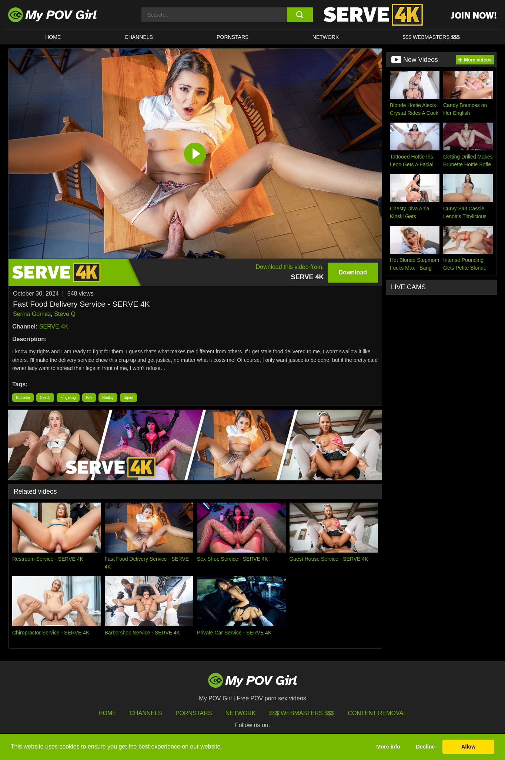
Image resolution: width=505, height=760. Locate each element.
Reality (108, 398)
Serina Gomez (32, 314)
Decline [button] (425, 747)
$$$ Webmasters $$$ (301, 713)
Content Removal (377, 713)
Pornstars (232, 37)
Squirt (128, 398)
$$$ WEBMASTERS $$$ (431, 37)
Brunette (23, 398)
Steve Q (65, 314)
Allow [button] (468, 747)
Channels (146, 713)
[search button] (299, 14)
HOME (53, 37)
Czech (45, 398)
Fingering (68, 398)
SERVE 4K (53, 326)
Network (325, 37)
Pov (89, 398)
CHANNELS (139, 37)
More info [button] (388, 747)
